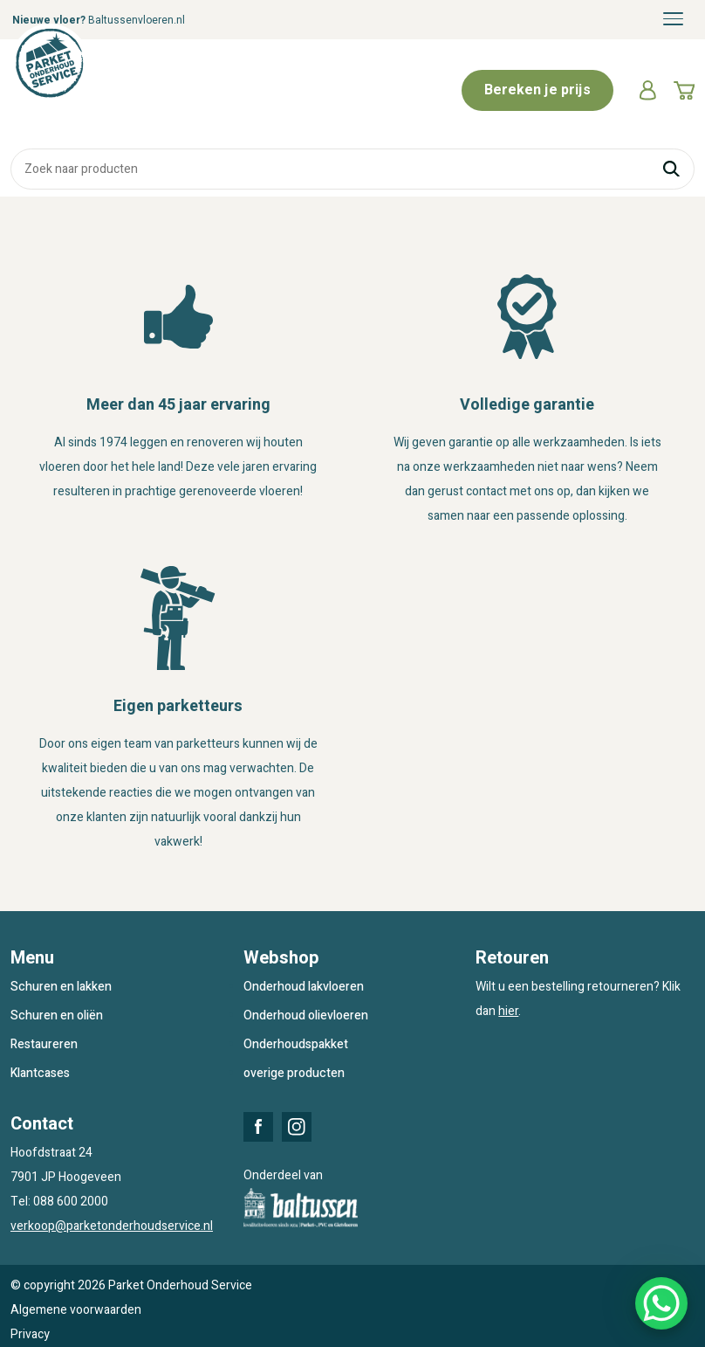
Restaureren (44, 1044)
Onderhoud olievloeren (305, 1015)
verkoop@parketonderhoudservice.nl (111, 1226)
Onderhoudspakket (295, 1044)
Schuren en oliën (56, 1015)
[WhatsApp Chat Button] (661, 1303)
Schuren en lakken (61, 986)
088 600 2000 (70, 1201)
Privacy (30, 1334)
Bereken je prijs (537, 89)
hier (508, 1011)
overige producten (294, 1073)
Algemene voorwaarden (75, 1310)
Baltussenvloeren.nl (136, 20)
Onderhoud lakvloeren (303, 986)
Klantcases (40, 1073)
